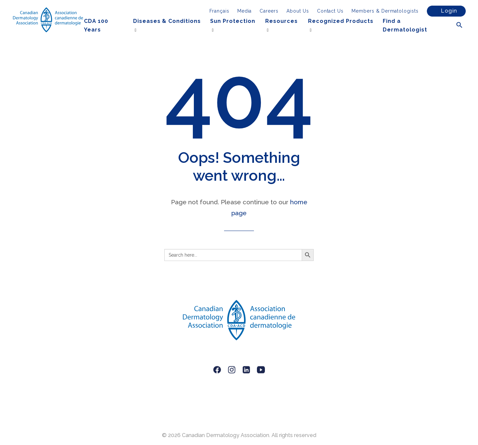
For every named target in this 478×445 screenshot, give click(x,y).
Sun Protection (232, 21)
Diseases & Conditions (167, 21)
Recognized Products (340, 21)
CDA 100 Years (96, 25)
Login (443, 11)
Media (244, 11)
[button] (459, 25)
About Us (297, 11)
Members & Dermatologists (385, 11)
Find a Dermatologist (405, 25)
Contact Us (330, 11)
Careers (269, 11)
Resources (281, 21)
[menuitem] (219, 11)
